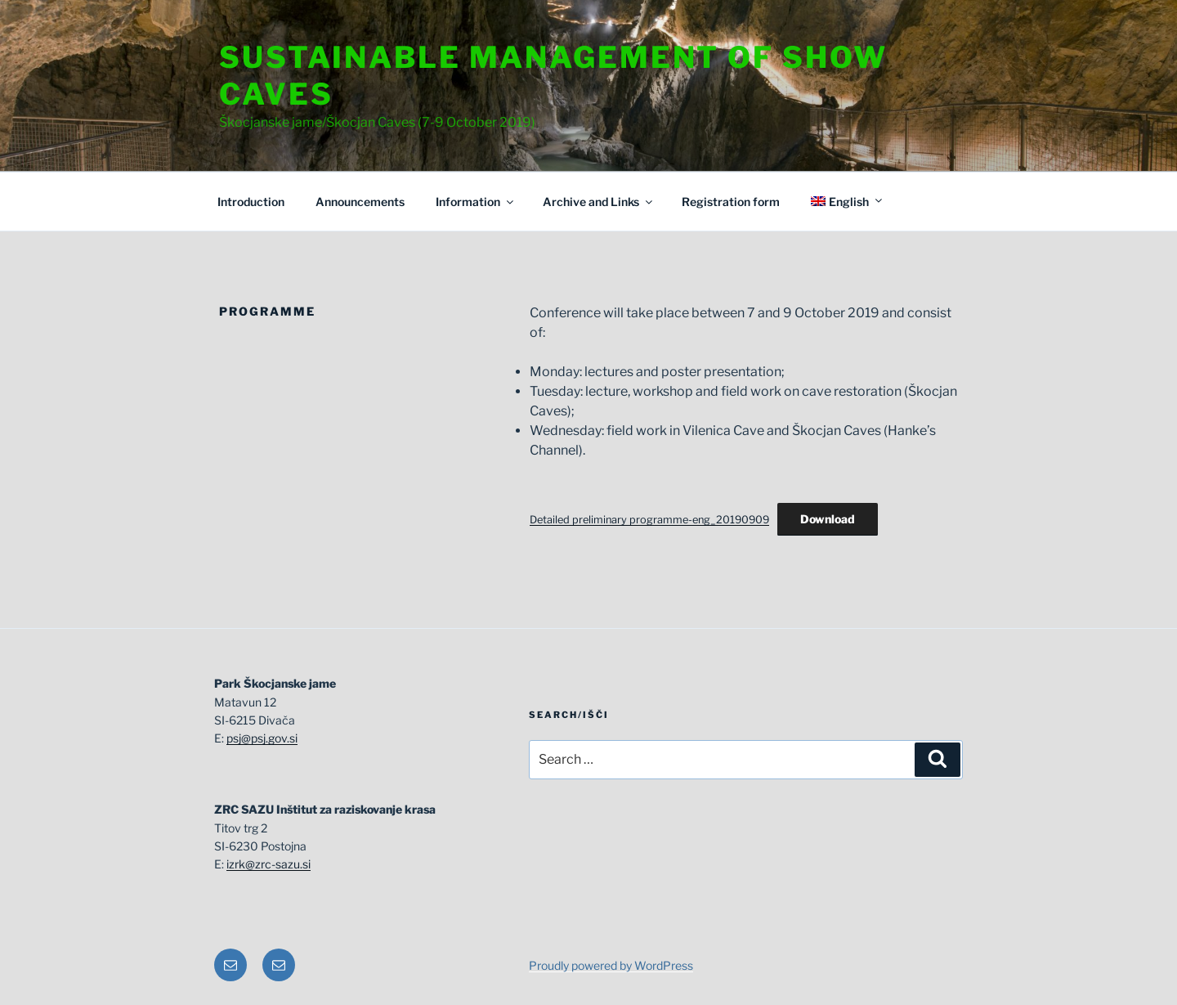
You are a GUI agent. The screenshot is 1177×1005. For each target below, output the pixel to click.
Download (827, 519)
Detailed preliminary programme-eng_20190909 (649, 520)
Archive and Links (599, 202)
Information (476, 202)
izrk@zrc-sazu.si (268, 864)
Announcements (360, 202)
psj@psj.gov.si (262, 738)
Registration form (731, 202)
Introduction (250, 202)
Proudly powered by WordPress (611, 965)
